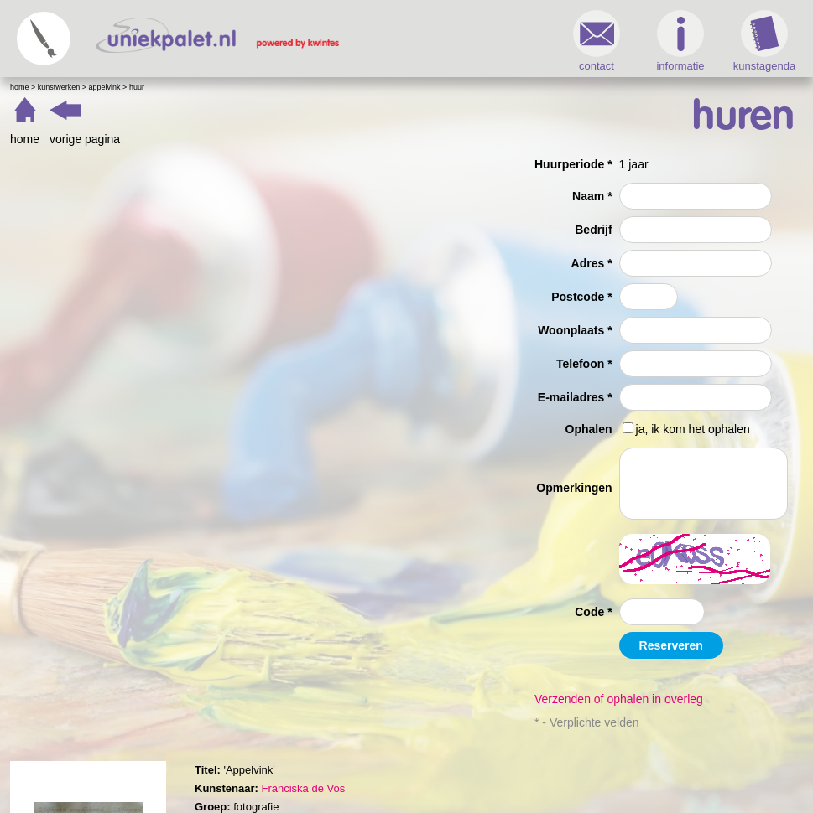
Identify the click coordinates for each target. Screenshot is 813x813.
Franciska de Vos (303, 788)
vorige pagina (85, 139)
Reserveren (671, 645)
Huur (136, 87)
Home (19, 87)
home (24, 139)
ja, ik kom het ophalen (693, 429)
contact (596, 41)
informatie (680, 41)
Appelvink (105, 87)
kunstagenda (764, 41)
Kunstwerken (59, 87)
